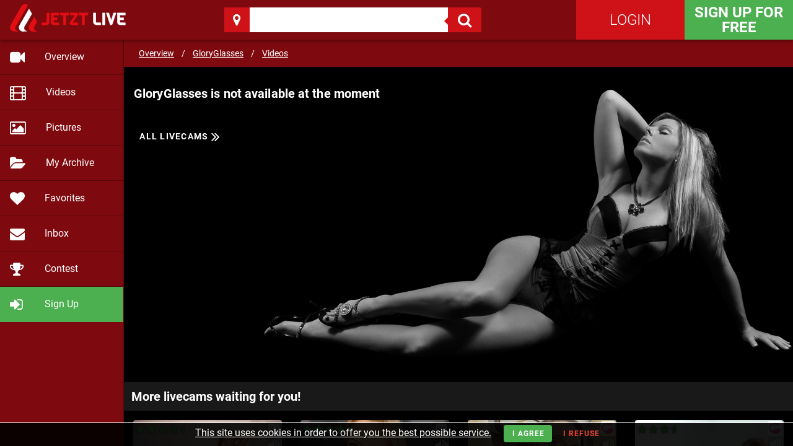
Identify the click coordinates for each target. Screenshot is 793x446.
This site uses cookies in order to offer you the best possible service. (343, 433)
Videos (275, 53)
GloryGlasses (218, 53)
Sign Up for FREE (738, 20)
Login (630, 19)
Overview (156, 53)
